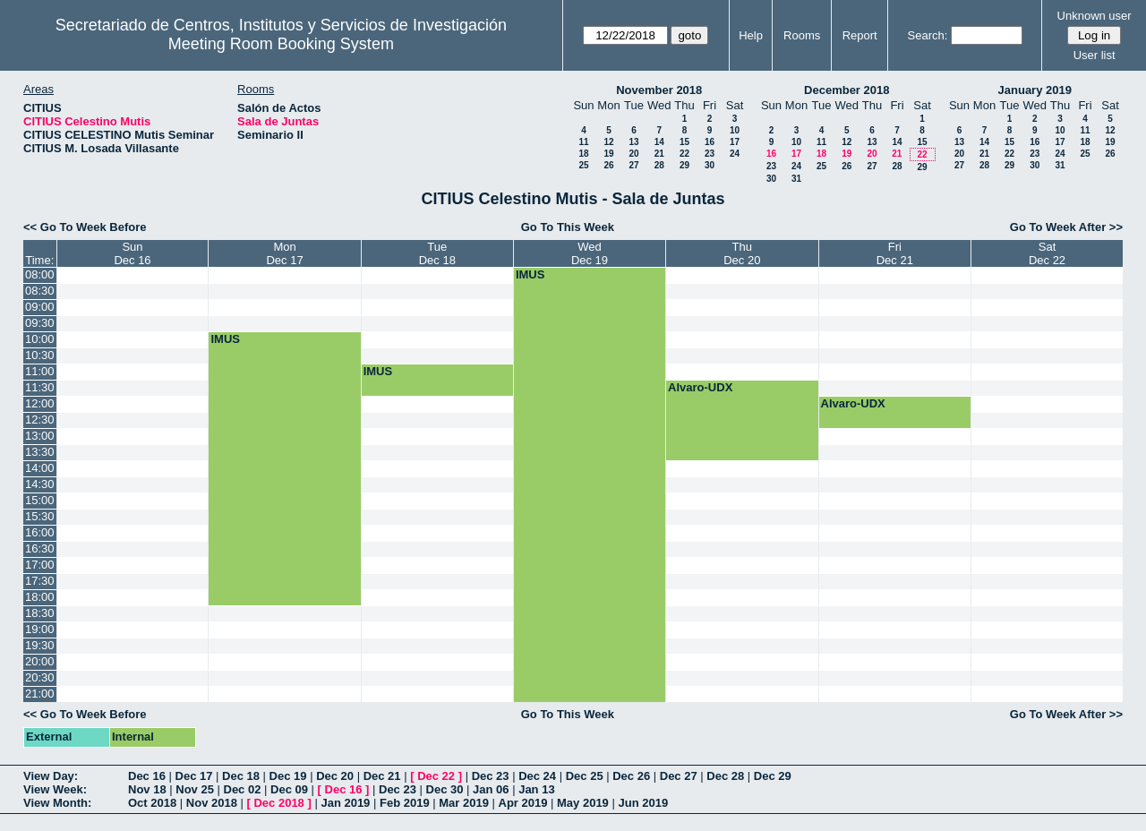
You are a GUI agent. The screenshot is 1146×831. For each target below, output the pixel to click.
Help (751, 35)
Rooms (801, 35)
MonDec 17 (284, 253)
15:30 (40, 516)
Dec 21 (382, 776)
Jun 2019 (643, 803)
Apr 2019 (523, 803)
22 (684, 153)
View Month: (57, 803)
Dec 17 (194, 776)
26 (608, 165)
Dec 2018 (278, 803)
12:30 (40, 419)
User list (1094, 55)
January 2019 (1035, 90)
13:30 (40, 451)
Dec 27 (678, 776)
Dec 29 (772, 776)
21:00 (40, 693)
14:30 (40, 484)
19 (608, 153)
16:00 (40, 532)
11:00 (40, 371)
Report (859, 35)
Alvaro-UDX (700, 387)
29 (684, 165)
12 (608, 142)
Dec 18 (241, 776)
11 (583, 142)
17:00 (40, 564)
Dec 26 (631, 776)
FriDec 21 (895, 253)
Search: (928, 35)
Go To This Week (567, 227)
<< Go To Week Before (85, 227)
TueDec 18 (437, 253)
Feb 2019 (405, 803)
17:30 (40, 580)
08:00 (40, 274)
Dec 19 (288, 776)
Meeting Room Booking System (281, 44)
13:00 (40, 435)
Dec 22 (436, 776)
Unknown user (1094, 15)
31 (796, 179)
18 (583, 153)
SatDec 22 (1047, 253)
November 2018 (659, 90)
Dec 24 (537, 776)
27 (633, 165)
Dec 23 (490, 776)
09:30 (40, 323)
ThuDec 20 (741, 253)
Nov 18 (147, 789)
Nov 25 (194, 789)
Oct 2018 (152, 803)
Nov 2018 (211, 803)
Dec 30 (445, 789)
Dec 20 (335, 776)
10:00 (40, 339)
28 (659, 165)
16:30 (40, 548)
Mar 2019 (464, 803)
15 (684, 142)
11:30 (40, 387)
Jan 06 (491, 789)
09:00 (40, 306)
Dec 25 (584, 776)
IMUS (530, 274)
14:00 (40, 468)
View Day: (50, 776)
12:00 (40, 403)
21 (659, 153)
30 (709, 165)
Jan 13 (536, 789)
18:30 (40, 613)
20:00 (40, 661)
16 (709, 142)
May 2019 (583, 803)
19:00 (40, 629)
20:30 (40, 677)
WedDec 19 (589, 253)
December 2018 (846, 90)
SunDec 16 (132, 253)
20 (633, 153)
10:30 (40, 355)
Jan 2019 (345, 803)
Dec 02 (242, 789)
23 (709, 153)
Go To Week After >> (1066, 227)
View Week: (55, 789)
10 (735, 130)
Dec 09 (289, 789)
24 (735, 153)
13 (633, 142)
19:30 (40, 645)
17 (735, 142)
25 (583, 165)
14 (659, 142)
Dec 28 (725, 776)
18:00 (40, 597)
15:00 (40, 500)
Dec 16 (147, 776)
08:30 (40, 290)
